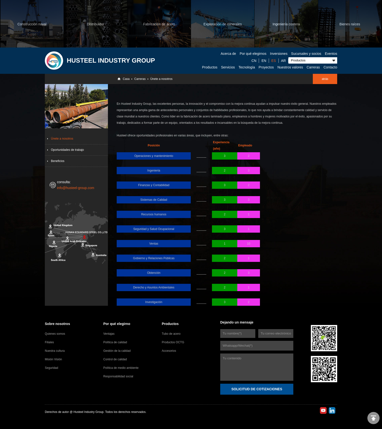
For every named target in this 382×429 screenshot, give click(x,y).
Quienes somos (55, 333)
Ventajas (109, 333)
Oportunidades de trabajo (67, 150)
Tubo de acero (171, 333)
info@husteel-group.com (75, 188)
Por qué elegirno (116, 324)
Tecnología (247, 67)
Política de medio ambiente (121, 368)
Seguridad (51, 368)
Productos (209, 67)
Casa (126, 79)
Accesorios (169, 351)
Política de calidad (115, 342)
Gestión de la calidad (117, 351)
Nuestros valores (290, 67)
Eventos (331, 54)
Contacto (330, 67)
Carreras (313, 67)
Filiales (49, 342)
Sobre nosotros (57, 324)
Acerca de (228, 54)
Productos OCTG (173, 342)
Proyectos (266, 67)
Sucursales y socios (306, 54)
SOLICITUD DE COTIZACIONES (256, 389)
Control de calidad (115, 359)
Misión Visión (53, 359)
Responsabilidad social (118, 376)
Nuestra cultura (55, 351)
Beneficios (57, 161)
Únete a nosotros (161, 79)
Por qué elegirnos (253, 54)
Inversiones (278, 54)
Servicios (228, 67)
